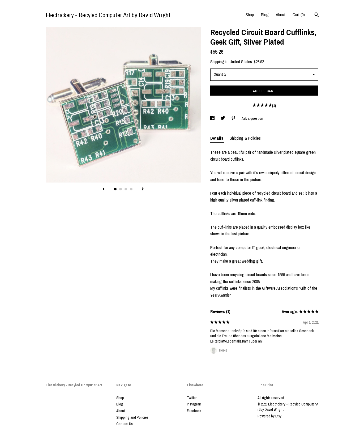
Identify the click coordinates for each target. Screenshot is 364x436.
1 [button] (115, 189)
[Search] (317, 15)
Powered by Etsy (269, 416)
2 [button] (120, 189)
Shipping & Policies (245, 138)
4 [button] (131, 189)
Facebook (194, 410)
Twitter (192, 397)
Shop (250, 15)
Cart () (299, 15)
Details (217, 138)
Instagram (194, 404)
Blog (265, 15)
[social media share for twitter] (223, 118)
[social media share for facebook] (212, 118)
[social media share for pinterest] (233, 118)
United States (241, 62)
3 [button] (126, 189)
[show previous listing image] (103, 189)
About (280, 15)
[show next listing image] (143, 189)
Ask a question (252, 118)
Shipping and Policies (132, 417)
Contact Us (124, 423)
